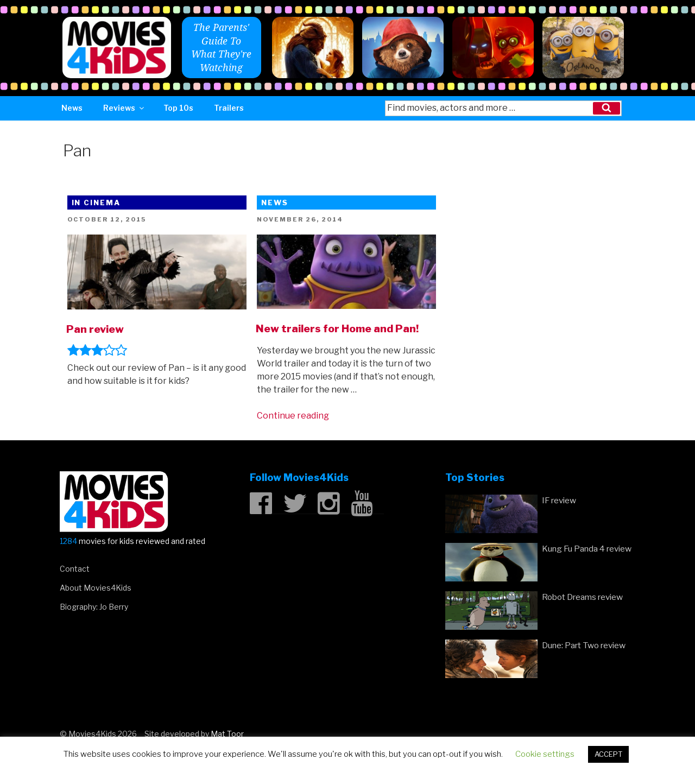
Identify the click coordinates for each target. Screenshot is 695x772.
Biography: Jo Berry (94, 606)
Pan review (95, 329)
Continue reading (293, 415)
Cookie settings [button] (544, 754)
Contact (75, 568)
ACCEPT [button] (608, 754)
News (72, 107)
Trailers (229, 107)
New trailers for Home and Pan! (337, 328)
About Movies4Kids (95, 587)
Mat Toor (227, 733)
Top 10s (178, 107)
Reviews (124, 107)
